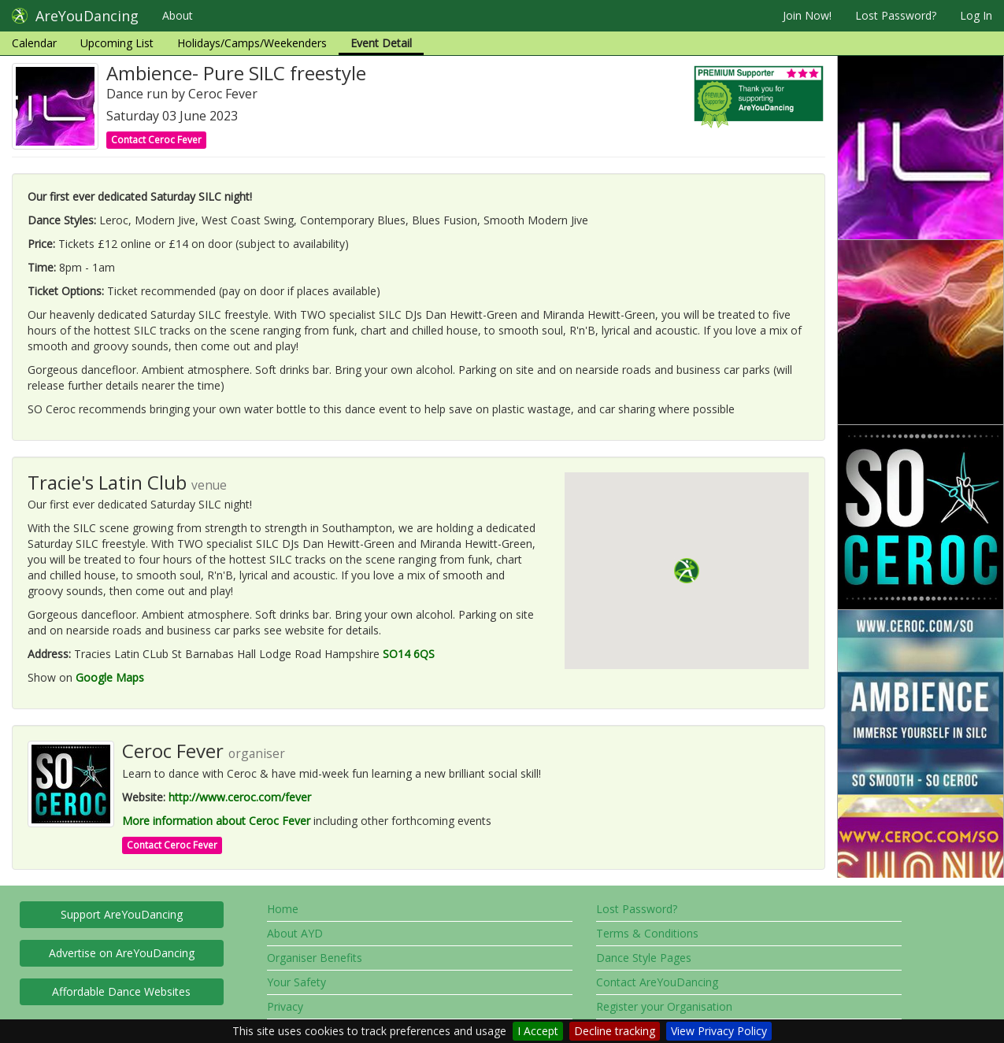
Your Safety (296, 982)
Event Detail (381, 42)
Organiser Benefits (314, 957)
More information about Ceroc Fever (216, 820)
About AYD (295, 933)
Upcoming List (117, 42)
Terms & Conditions (647, 933)
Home (282, 908)
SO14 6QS (409, 653)
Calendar (34, 42)
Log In (976, 15)
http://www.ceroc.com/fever (240, 797)
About (177, 15)
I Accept (537, 1030)
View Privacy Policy (719, 1030)
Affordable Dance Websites (121, 991)
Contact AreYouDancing (657, 982)
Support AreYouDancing (122, 914)
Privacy (285, 1006)
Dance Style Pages (643, 957)
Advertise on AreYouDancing (122, 952)
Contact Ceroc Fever (156, 139)
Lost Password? (895, 15)
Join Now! (807, 15)
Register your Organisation (664, 1006)
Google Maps (110, 677)
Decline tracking (614, 1030)
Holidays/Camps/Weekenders (252, 42)
